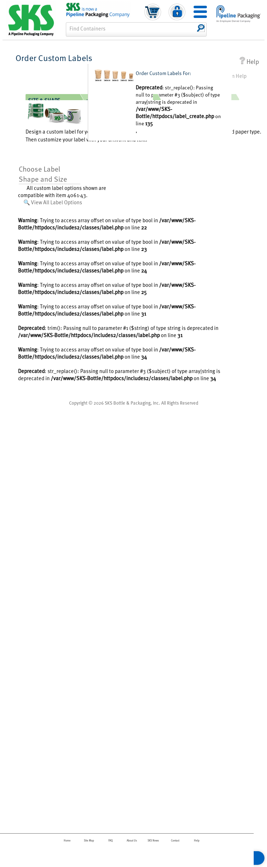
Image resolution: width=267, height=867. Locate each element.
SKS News (153, 840)
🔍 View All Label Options (52, 202)
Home (67, 840)
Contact (175, 840)
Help (249, 61)
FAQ (110, 840)
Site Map (89, 840)
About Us (132, 840)
